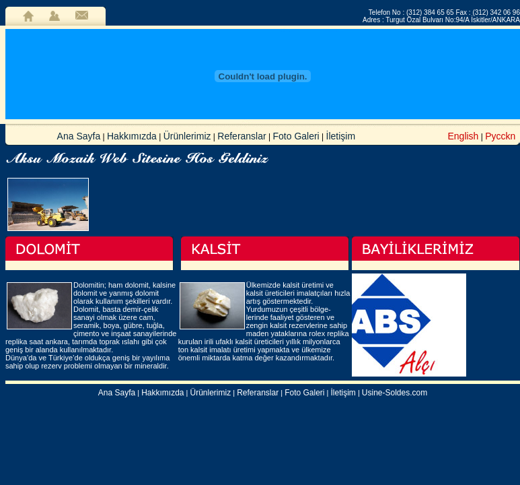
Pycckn (500, 136)
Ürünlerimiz (187, 136)
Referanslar (241, 136)
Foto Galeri (295, 136)
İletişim (341, 136)
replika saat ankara (36, 341)
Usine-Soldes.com (394, 392)
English (462, 136)
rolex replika (328, 333)
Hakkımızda (132, 136)
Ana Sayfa (79, 136)
